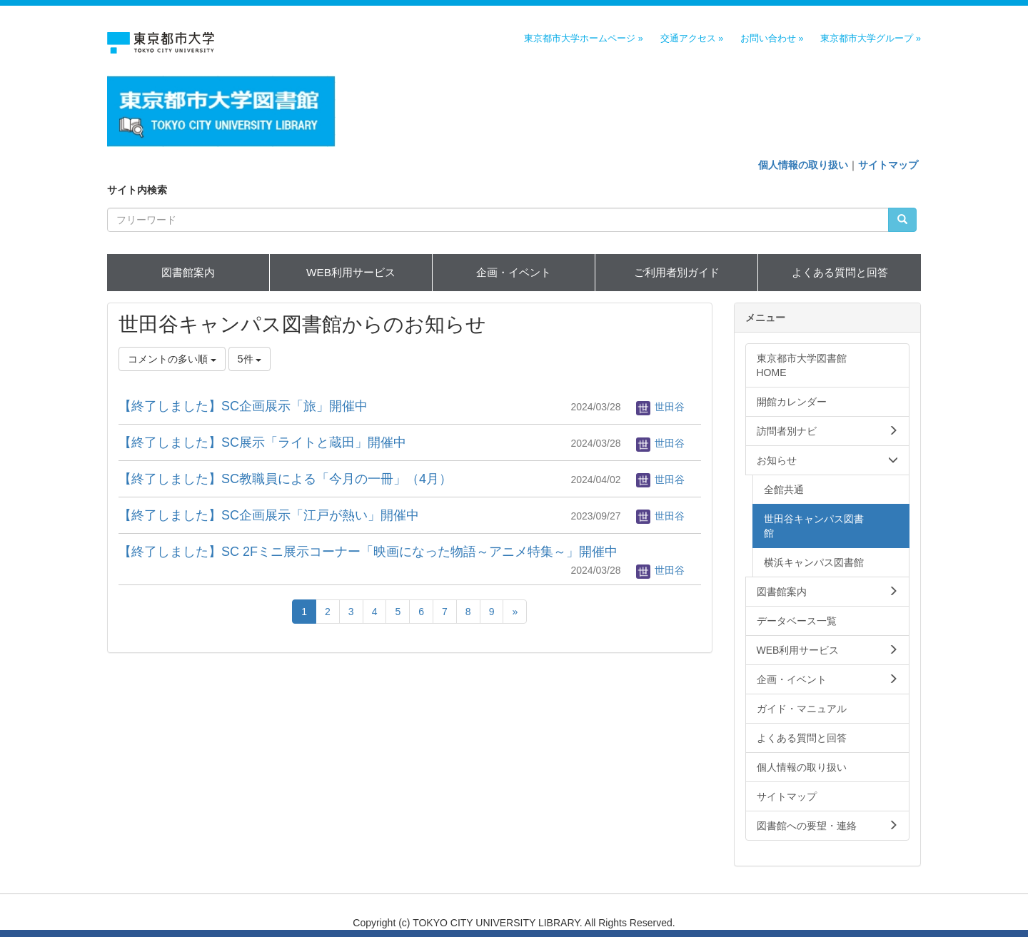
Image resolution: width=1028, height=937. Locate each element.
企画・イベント (513, 272)
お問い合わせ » (772, 39)
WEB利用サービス (350, 272)
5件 (250, 359)
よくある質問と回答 (840, 272)
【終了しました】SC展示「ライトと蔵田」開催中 (262, 442)
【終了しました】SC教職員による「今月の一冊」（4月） (285, 479)
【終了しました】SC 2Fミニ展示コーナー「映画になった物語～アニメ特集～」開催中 (368, 552)
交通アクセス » (692, 39)
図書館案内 (188, 272)
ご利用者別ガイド (677, 272)
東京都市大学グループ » (870, 39)
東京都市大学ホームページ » (583, 39)
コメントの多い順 (172, 359)
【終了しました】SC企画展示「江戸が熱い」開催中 (269, 515)
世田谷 (660, 406)
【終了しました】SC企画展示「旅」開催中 (243, 406)
